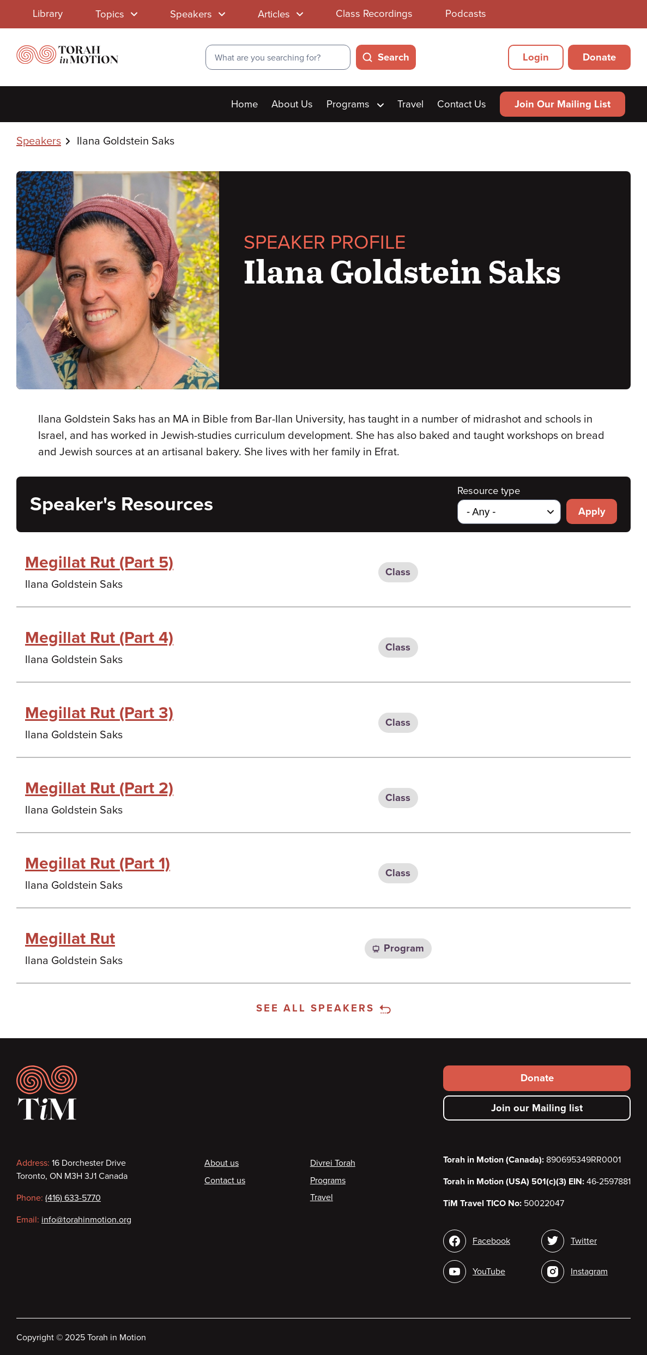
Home (244, 104)
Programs (355, 104)
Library (48, 14)
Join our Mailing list (537, 1108)
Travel (410, 104)
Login (536, 57)
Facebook (491, 1241)
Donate (599, 57)
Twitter (584, 1241)
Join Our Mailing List (562, 104)
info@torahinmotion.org (86, 1219)
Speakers (38, 141)
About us (221, 1163)
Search (393, 57)
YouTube (489, 1271)
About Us (292, 104)
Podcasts (465, 14)
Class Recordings (374, 14)
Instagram (589, 1271)
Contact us (224, 1180)
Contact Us (461, 104)
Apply (591, 511)
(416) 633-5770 (73, 1198)
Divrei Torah (332, 1163)
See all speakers (323, 1008)
